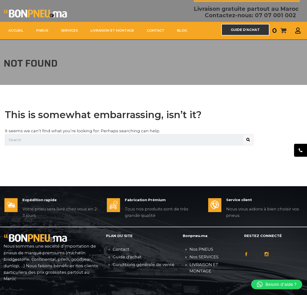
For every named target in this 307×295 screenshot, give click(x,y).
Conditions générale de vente (143, 264)
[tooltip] (300, 150)
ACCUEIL (16, 30)
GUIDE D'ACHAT (245, 30)
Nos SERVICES (203, 257)
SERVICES (69, 30)
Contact (121, 249)
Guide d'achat (127, 257)
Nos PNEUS (201, 249)
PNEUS (42, 30)
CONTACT (155, 30)
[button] (276, 284)
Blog (182, 30)
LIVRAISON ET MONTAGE (112, 30)
